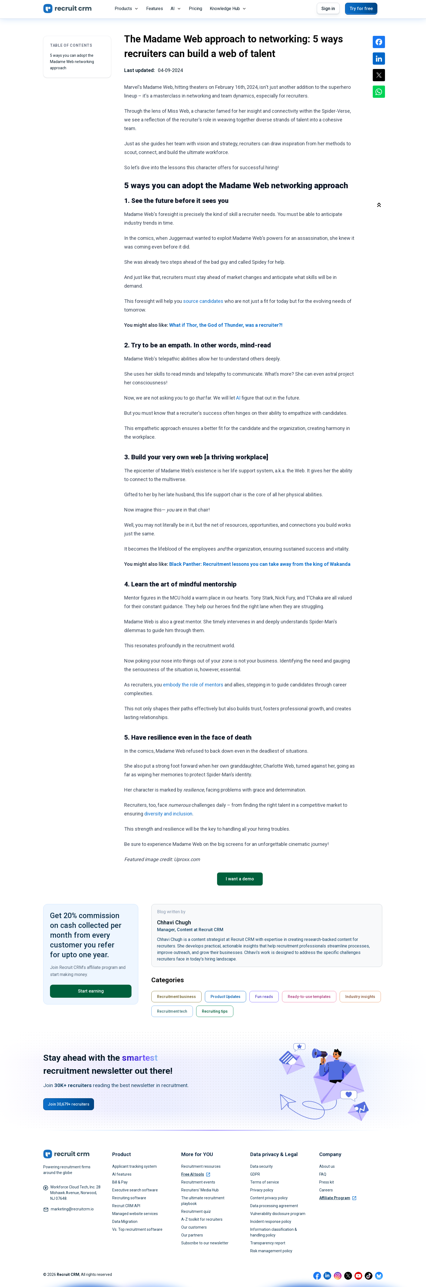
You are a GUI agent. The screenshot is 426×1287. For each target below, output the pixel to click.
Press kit (326, 1182)
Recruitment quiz (196, 1211)
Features (154, 8)
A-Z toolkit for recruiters (202, 1219)
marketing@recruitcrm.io (72, 1209)
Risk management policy (271, 1251)
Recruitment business (176, 996)
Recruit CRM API (126, 1206)
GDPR (255, 1174)
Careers (326, 1190)
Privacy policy (261, 1190)
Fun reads (264, 996)
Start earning (91, 991)
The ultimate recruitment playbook (202, 1201)
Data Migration (124, 1221)
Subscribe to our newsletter (204, 1243)
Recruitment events (198, 1182)
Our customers (194, 1227)
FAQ (322, 1174)
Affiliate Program (337, 1198)
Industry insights (360, 996)
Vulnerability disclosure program (277, 1213)
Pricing (195, 8)
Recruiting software (129, 1198)
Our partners (192, 1235)
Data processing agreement (274, 1206)
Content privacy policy (269, 1198)
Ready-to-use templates (309, 996)
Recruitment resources (201, 1166)
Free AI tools (195, 1174)
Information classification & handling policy (273, 1232)
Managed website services (135, 1213)
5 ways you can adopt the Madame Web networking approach (72, 61)
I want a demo (240, 878)
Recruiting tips (215, 1011)
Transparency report (267, 1243)
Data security (261, 1166)
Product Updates (225, 996)
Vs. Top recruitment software (137, 1229)
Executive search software (135, 1190)
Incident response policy (270, 1221)
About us (327, 1166)
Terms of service (264, 1182)
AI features (121, 1174)
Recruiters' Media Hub (200, 1190)
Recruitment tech (172, 1011)
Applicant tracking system (134, 1166)
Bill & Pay (120, 1182)
